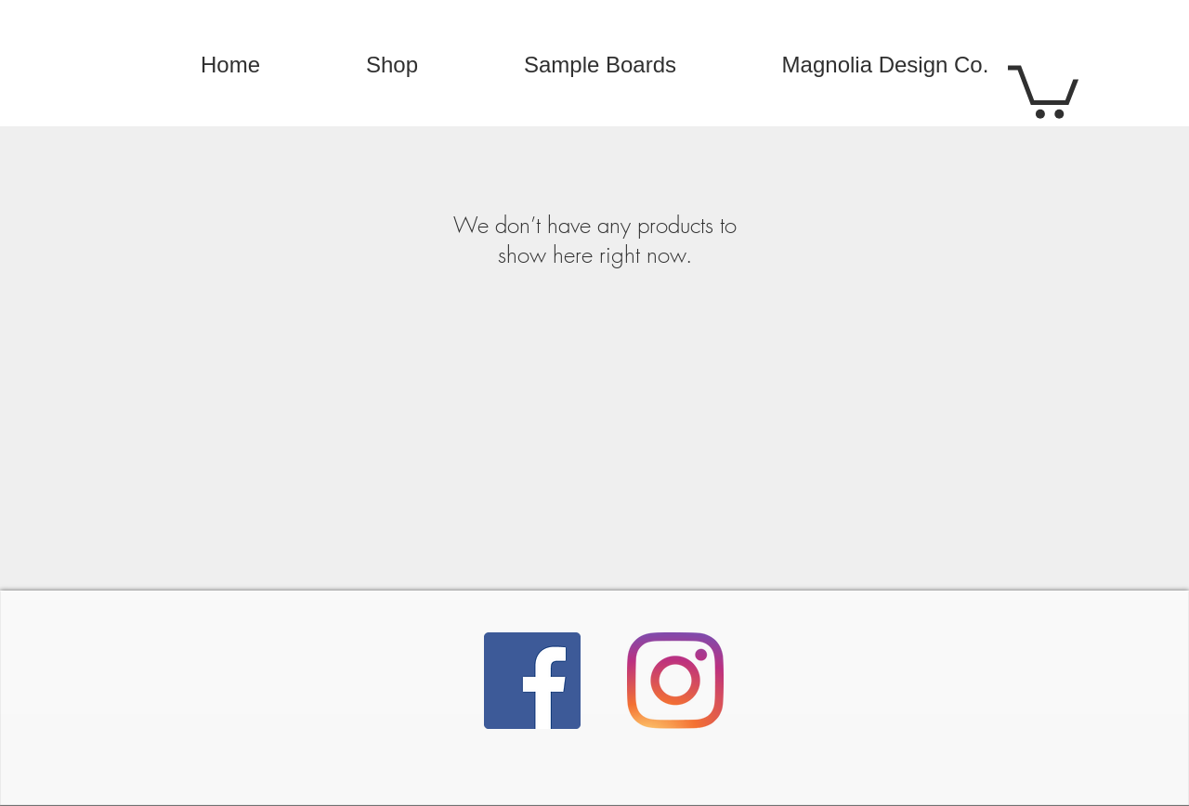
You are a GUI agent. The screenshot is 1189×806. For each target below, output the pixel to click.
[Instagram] (675, 680)
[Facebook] (532, 680)
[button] (1043, 89)
